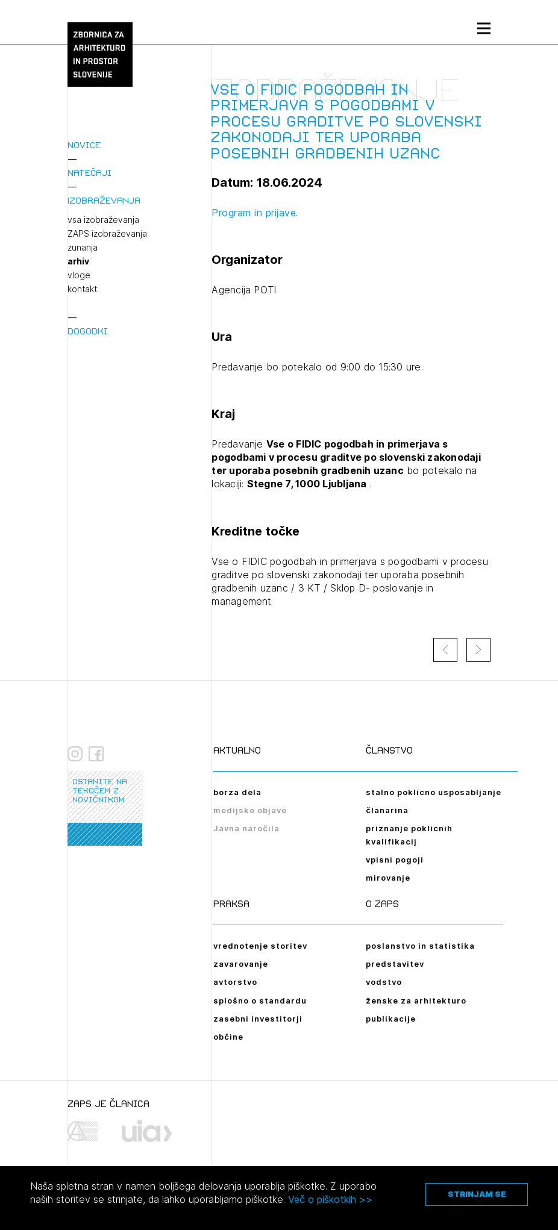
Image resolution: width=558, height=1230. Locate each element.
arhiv (78, 261)
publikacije (391, 1018)
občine (228, 1036)
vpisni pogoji (395, 859)
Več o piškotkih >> (330, 1199)
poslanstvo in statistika (420, 945)
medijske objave (250, 810)
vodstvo (384, 981)
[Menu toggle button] (484, 28)
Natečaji (89, 172)
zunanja (82, 247)
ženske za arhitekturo (416, 1000)
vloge (78, 275)
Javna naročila (246, 828)
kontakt (82, 289)
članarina (387, 810)
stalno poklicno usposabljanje (433, 792)
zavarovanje (240, 963)
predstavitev (395, 963)
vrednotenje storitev (260, 945)
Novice (84, 145)
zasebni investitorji (258, 1018)
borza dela (237, 792)
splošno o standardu (260, 1000)
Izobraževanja (103, 200)
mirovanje (388, 877)
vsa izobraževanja (103, 219)
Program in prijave (254, 212)
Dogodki (87, 331)
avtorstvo (235, 981)
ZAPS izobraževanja (107, 233)
